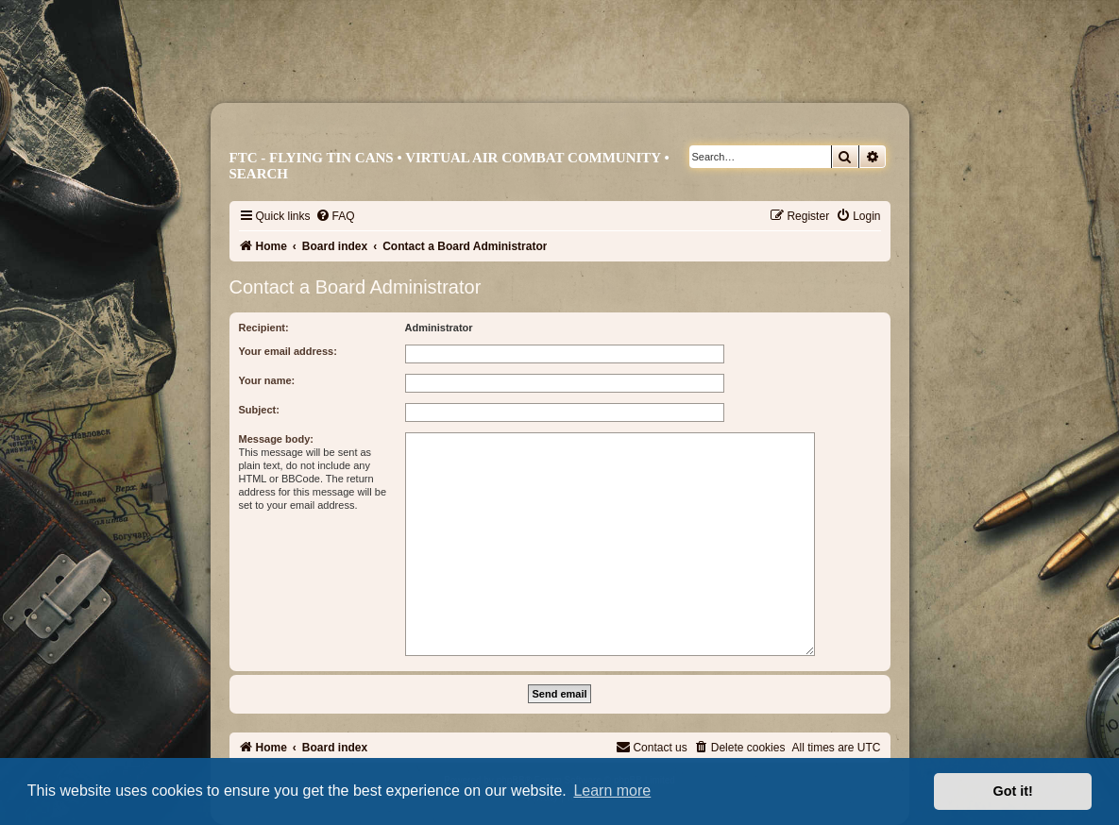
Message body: (276, 439)
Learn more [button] (612, 791)
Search (259, 173)
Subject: (259, 409)
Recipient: (264, 327)
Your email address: (288, 351)
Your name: (267, 380)
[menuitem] (335, 216)
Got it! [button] (1013, 791)
